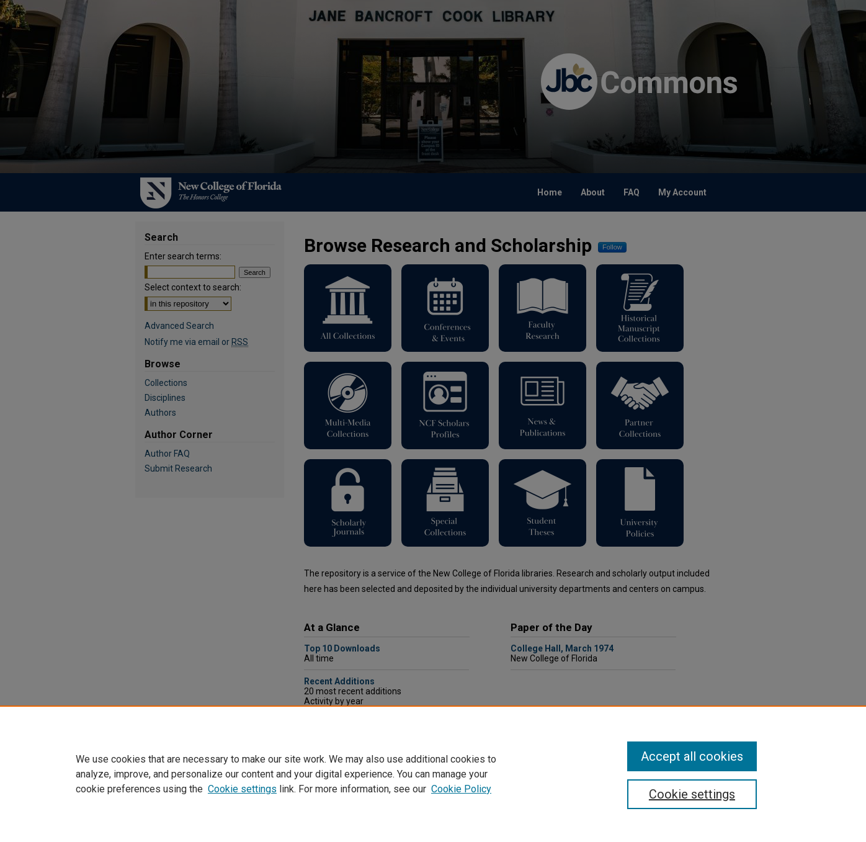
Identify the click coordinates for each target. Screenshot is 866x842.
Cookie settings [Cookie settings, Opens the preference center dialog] (692, 794)
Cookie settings (242, 789)
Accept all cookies (692, 756)
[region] (433, 773)
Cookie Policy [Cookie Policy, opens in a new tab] (461, 789)
